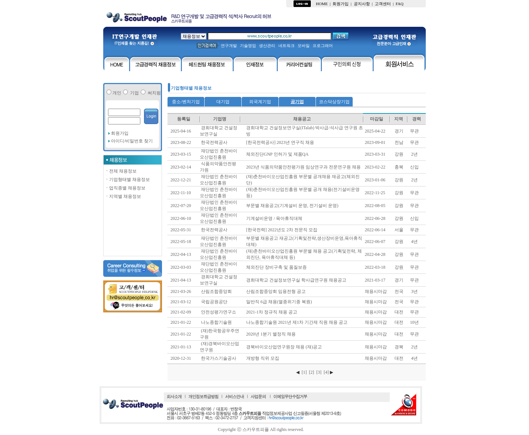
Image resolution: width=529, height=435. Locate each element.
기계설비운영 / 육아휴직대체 (274, 218)
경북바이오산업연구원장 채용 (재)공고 (284, 346)
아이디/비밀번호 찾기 (131, 141)
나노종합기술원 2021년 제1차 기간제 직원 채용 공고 (297, 322)
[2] (311, 372)
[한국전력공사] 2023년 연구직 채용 (280, 142)
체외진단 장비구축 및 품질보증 (276, 267)
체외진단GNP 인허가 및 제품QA (277, 154)
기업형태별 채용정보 (127, 179)
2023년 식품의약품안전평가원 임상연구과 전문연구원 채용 (303, 167)
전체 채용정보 (121, 171)
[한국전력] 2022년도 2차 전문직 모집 (281, 229)
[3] (318, 372)
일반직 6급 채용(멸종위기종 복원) (279, 301)
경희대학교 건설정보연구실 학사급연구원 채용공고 (296, 280)
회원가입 (120, 133)
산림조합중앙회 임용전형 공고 (276, 291)
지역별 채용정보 (123, 196)
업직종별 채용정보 (125, 188)
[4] (326, 372)
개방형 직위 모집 (262, 358)
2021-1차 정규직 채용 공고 (271, 312)
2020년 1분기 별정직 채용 (271, 334)
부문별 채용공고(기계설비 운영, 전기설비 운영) (292, 205)
